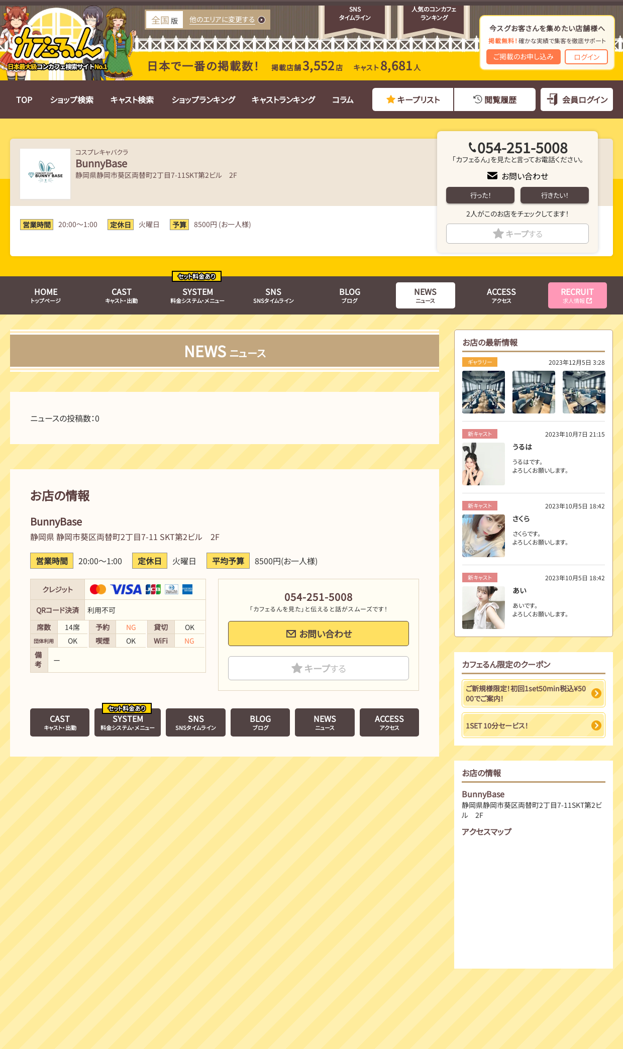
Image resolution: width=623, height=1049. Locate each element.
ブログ (349, 294)
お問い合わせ (524, 176)
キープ (524, 234)
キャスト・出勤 (121, 294)
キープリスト (418, 99)
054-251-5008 (522, 147)
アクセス (501, 294)
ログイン (586, 57)
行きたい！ (554, 195)
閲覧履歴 (500, 99)
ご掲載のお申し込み (523, 56)
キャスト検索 (132, 99)
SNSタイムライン (273, 294)
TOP (24, 99)
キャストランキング (283, 99)
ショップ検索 (71, 99)
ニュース (425, 294)
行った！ (480, 195)
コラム (343, 99)
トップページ (46, 294)
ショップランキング (203, 99)
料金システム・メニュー (197, 294)
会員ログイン (584, 99)
